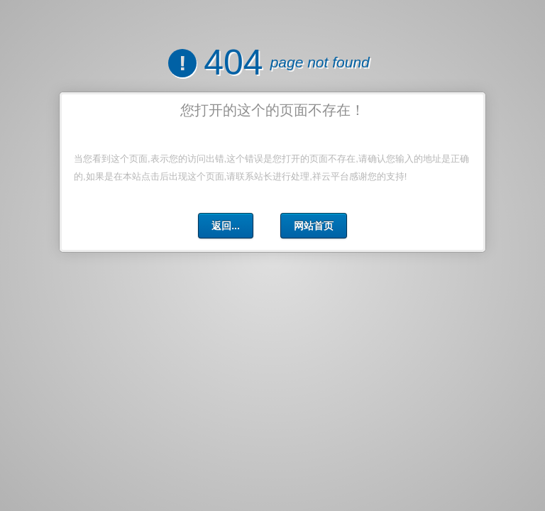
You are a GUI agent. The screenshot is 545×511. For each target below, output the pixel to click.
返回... (225, 225)
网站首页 (314, 225)
